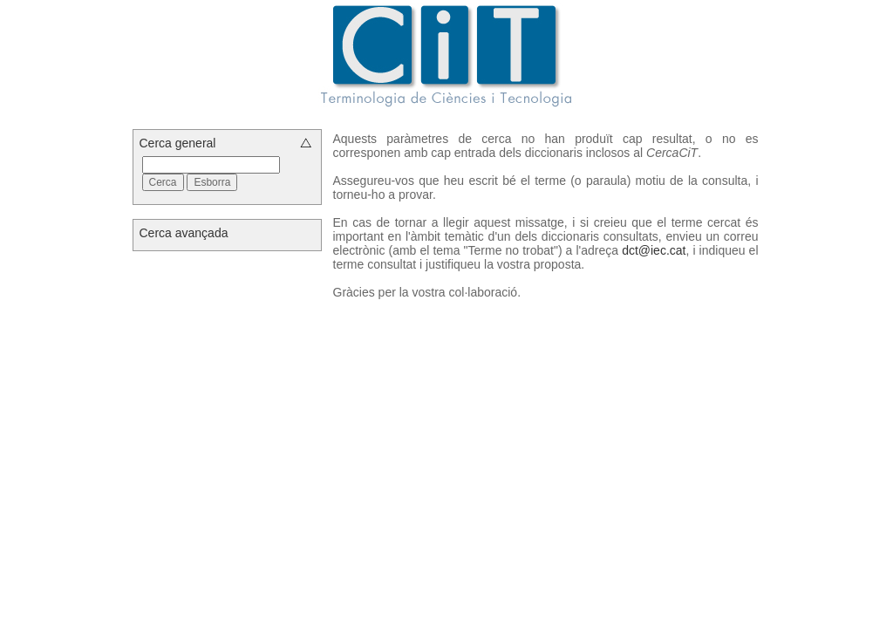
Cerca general (178, 143)
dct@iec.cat (653, 250)
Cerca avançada (184, 233)
